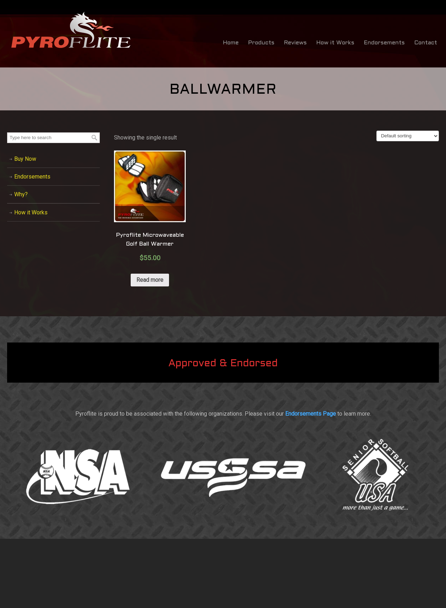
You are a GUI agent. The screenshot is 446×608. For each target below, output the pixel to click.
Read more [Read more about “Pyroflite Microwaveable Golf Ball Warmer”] (149, 279)
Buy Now (25, 158)
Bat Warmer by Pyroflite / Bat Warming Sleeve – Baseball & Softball (71, 30)
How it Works (31, 212)
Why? (21, 194)
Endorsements (32, 176)
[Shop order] (407, 136)
